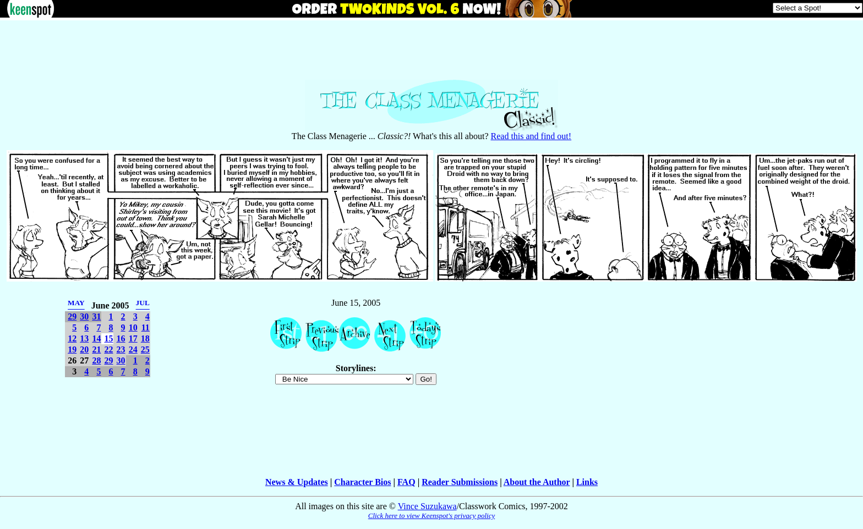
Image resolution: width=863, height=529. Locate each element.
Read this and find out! (531, 136)
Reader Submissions (460, 482)
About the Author (537, 482)
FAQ (406, 482)
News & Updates (296, 482)
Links (587, 482)
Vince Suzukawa (427, 506)
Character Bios (362, 482)
